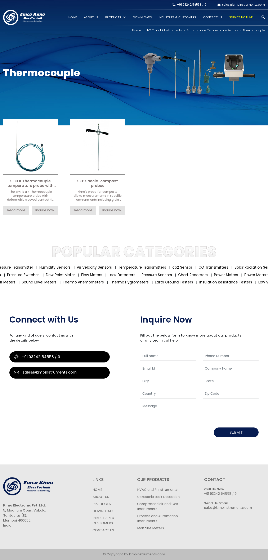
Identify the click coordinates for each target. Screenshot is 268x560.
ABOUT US (101, 496)
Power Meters (225, 274)
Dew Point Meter (60, 274)
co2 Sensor (184, 267)
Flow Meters (91, 274)
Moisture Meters (150, 528)
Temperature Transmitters (144, 267)
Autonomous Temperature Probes (212, 30)
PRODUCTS (113, 17)
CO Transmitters (215, 267)
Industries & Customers (177, 17)
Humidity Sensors (57, 267)
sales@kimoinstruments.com (241, 5)
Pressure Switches (22, 274)
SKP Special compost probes (97, 183)
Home (72, 17)
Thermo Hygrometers (131, 282)
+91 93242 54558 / (189, 5)
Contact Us (212, 17)
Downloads (142, 17)
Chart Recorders (192, 274)
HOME (97, 489)
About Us (91, 17)
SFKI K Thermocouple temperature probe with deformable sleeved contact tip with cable (30, 183)
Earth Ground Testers (175, 282)
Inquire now (44, 210)
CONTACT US (103, 530)
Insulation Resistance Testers (227, 282)
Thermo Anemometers (85, 282)
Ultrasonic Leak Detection (158, 496)
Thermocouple (254, 30)
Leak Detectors (121, 274)
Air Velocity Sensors (97, 267)
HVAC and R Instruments (164, 30)
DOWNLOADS (103, 511)
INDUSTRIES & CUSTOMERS (104, 521)
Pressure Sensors (156, 274)
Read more (16, 210)
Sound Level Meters (41, 282)
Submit (236, 432)
